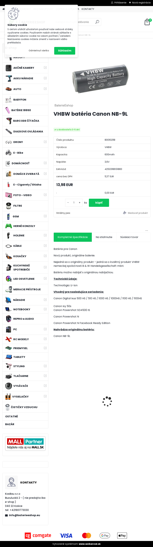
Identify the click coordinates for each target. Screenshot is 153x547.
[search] (97, 23)
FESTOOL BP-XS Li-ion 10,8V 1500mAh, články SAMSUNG (73, 407)
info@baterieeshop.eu (24, 515)
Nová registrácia (141, 2)
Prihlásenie (120, 2)
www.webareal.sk (90, 544)
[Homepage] (3, 9)
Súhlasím (64, 50)
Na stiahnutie (104, 237)
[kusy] (74, 203)
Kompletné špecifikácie (73, 237)
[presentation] (55, 396)
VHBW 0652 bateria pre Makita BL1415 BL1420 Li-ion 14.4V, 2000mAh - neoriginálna (124, 402)
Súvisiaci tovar (129, 237)
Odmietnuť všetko (39, 50)
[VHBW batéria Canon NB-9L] (102, 76)
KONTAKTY (88, 9)
